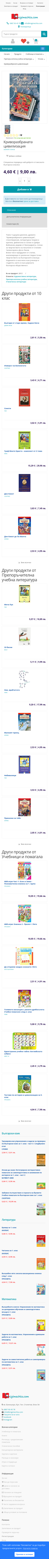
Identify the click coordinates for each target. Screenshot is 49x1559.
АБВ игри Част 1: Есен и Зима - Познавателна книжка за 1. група (19, 882)
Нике (5, 692)
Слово (5, 1149)
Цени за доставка (31, 201)
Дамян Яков (8, 325)
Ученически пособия (11, 1446)
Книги (4, 1435)
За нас (15, 3)
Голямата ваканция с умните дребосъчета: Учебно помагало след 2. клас (24, 1010)
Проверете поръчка (27, 6)
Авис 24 (6, 1056)
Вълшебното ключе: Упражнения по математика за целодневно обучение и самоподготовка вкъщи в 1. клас (23, 1309)
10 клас (41, 59)
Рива (5, 1014)
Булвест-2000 (7, 1178)
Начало (8, 3)
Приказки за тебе (12, 818)
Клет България (8, 969)
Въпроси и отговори (26, 3)
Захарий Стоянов (9, 149)
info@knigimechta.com (13, 1412)
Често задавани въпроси (13, 1504)
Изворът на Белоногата (15, 365)
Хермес (6, 539)
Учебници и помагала (34, 54)
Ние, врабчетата (12, 690)
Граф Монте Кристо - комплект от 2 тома (23, 451)
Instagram (8, 1419)
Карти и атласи (8, 1466)
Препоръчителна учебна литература (18, 59)
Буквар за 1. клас (9, 1227)
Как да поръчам (10, 1482)
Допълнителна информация (19, 216)
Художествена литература (25, 276)
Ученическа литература (16, 282)
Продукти (17, 54)
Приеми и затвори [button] (24, 1554)
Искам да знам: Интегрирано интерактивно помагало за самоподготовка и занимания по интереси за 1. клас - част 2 (22, 1172)
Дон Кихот (9, 494)
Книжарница (24, 27)
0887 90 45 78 (14, 23)
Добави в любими (15, 156)
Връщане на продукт (12, 1496)
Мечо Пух (8, 604)
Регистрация (40, 6)
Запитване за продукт (11, 6)
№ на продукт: (12, 273)
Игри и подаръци (9, 1462)
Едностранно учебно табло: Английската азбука (23, 1052)
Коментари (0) (13, 224)
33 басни (8, 647)
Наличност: (10, 138)
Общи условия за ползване (14, 1512)
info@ (31, 23)
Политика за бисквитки (13, 1500)
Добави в (24, 189)
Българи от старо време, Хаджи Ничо (21, 323)
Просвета (7, 886)
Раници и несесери (10, 1458)
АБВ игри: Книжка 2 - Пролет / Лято (20, 924)
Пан (5, 411)
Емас (5, 453)
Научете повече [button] (30, 1548)
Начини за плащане (11, 1492)
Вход (24, 9)
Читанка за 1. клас (10, 1250)
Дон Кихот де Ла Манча (15, 536)
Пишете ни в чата (11, 1414)
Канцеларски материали (12, 1450)
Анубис (5, 1230)
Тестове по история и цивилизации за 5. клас (23, 1096)
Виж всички (24, 562)
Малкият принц (11, 732)
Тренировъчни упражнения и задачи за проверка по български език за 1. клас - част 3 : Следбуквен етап (23, 1143)
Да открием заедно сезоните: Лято (20, 967)
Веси (5, 650)
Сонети (7, 408)
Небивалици (10, 775)
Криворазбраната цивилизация (16, 64)
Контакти (40, 3)
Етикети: (10, 276)
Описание (11, 210)
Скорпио (7, 368)
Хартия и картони (9, 1454)
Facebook (7, 1417)
